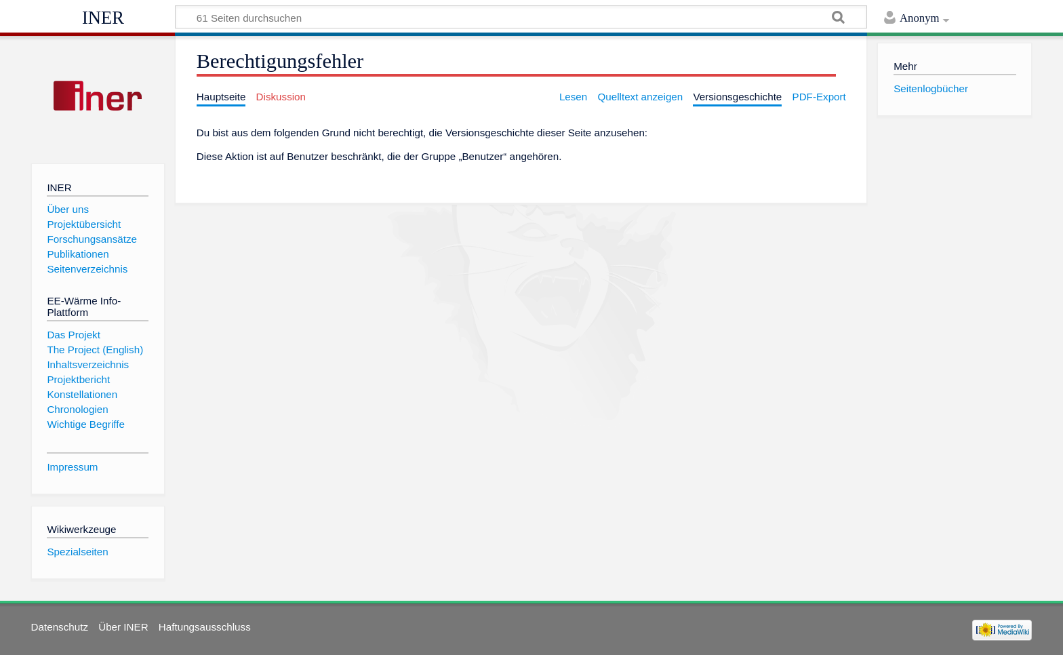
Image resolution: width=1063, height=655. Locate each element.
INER (103, 17)
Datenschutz (59, 627)
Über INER (123, 627)
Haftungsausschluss (205, 627)
